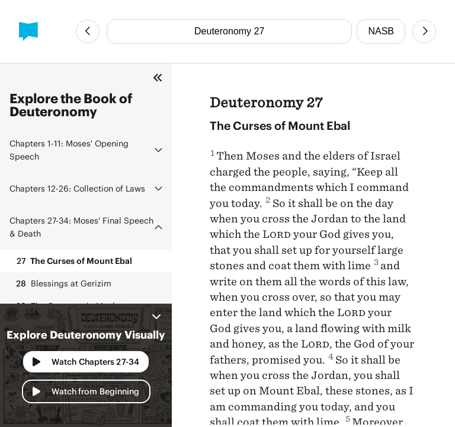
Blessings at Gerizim (62, 283)
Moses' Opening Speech (69, 149)
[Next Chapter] (424, 31)
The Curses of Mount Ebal (73, 260)
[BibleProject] (28, 31)
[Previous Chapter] (88, 31)
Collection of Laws (77, 188)
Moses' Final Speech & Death (81, 226)
